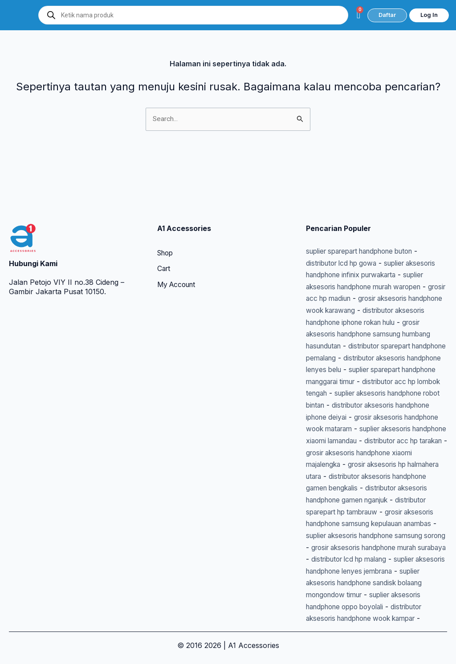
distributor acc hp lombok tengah (362, 348)
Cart (164, 214)
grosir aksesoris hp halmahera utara (372, 442)
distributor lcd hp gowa (345, 207)
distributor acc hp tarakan (350, 418)
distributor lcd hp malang (348, 548)
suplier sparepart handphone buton (366, 195)
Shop (166, 198)
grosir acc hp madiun (379, 242)
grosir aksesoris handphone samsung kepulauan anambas (360, 501)
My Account (178, 230)
